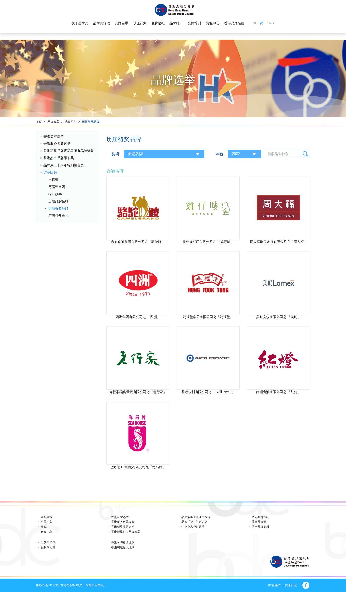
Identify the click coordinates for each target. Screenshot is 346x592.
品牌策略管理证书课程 (195, 517)
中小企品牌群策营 (192, 526)
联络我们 (291, 585)
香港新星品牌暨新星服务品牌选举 (68, 151)
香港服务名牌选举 (56, 143)
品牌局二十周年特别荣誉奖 (63, 165)
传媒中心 (46, 531)
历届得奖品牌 (90, 122)
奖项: (115, 154)
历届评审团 (56, 187)
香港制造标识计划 (122, 547)
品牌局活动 (101, 23)
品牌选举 (121, 23)
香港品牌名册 (234, 23)
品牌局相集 (48, 547)
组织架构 (46, 517)
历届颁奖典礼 (58, 216)
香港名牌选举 (53, 136)
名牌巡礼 (158, 23)
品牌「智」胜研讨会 (194, 522)
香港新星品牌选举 (122, 526)
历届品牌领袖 (58, 201)
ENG (270, 23)
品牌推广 (176, 23)
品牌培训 (194, 23)
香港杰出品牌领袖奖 (58, 158)
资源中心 (212, 23)
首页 (39, 122)
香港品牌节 (259, 522)
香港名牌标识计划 (122, 542)
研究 (44, 526)
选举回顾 (70, 122)
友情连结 (274, 585)
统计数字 (55, 194)
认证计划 (140, 23)
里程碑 (53, 180)
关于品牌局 (80, 23)
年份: (220, 154)
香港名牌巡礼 (260, 517)
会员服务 (46, 522)
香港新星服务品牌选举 (125, 531)
